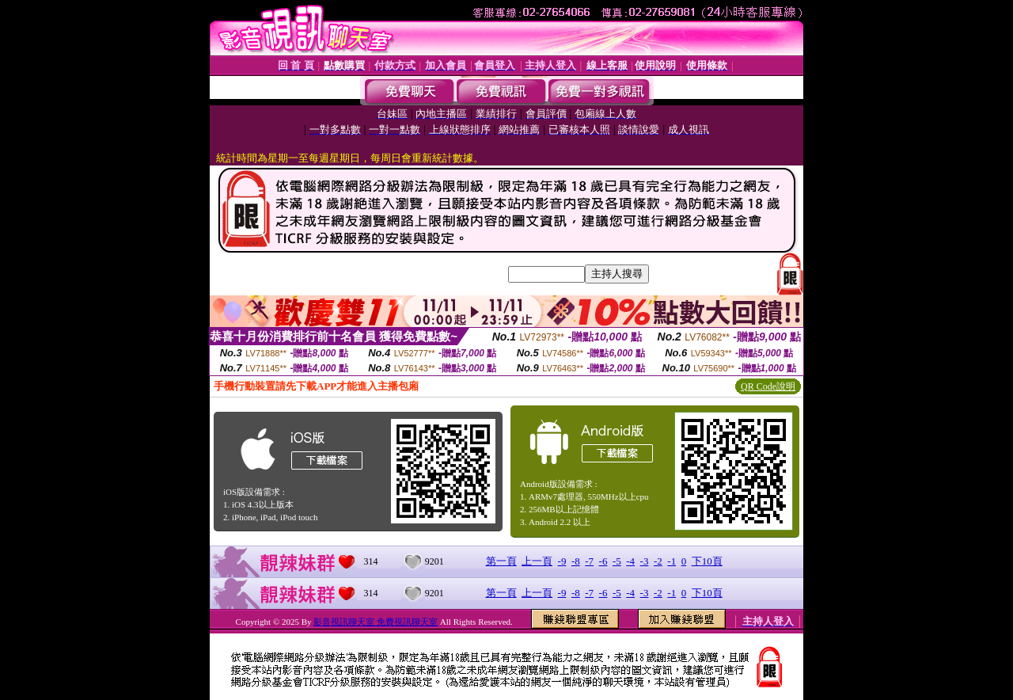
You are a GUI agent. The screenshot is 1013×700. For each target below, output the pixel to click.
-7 (589, 561)
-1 (671, 561)
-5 (617, 561)
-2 (658, 561)
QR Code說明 (768, 386)
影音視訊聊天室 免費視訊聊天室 (375, 621)
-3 (644, 561)
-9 (562, 561)
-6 (603, 561)
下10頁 (707, 561)
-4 (630, 561)
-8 (575, 561)
